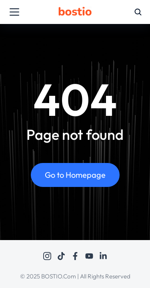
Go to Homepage (75, 175)
